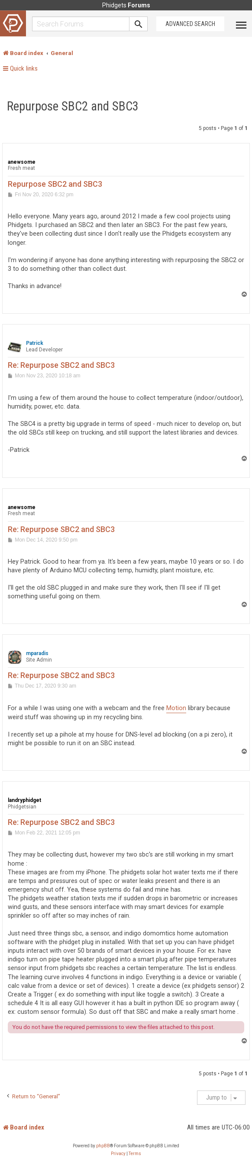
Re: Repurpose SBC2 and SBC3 (61, 365)
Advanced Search (190, 23)
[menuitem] (118, 1154)
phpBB (103, 1145)
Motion (176, 708)
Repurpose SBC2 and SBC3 (73, 106)
